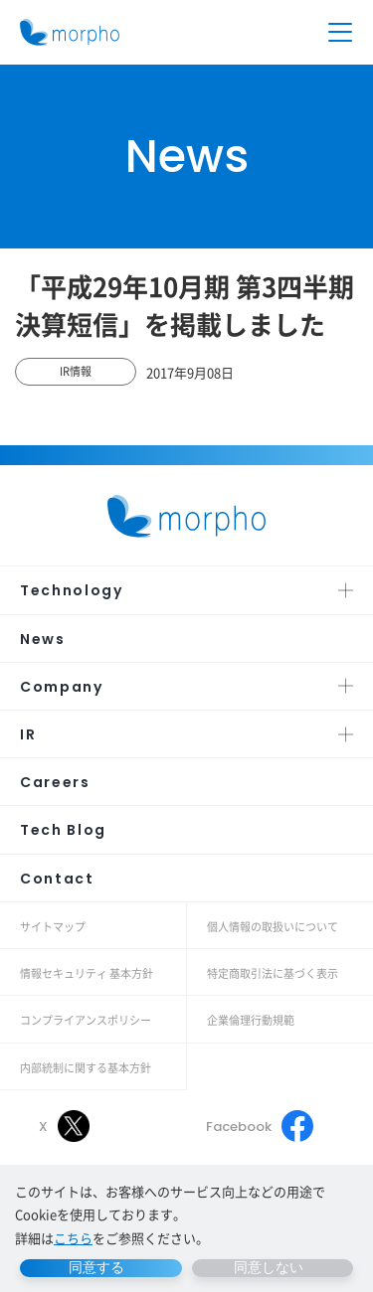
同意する (96, 1267)
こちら (73, 1237)
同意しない (268, 1267)
